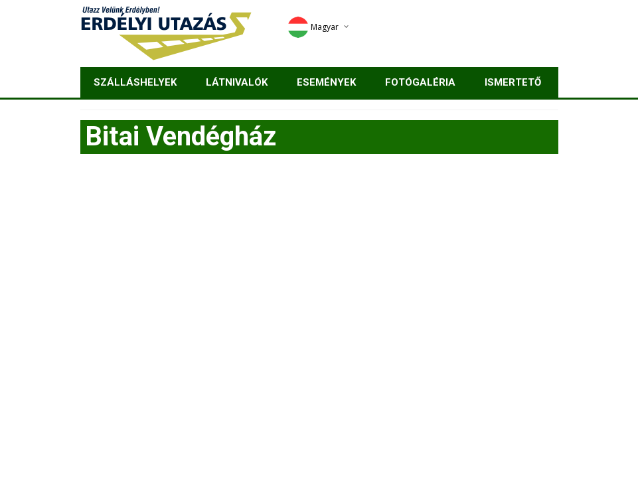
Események (326, 82)
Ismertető (513, 82)
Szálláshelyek (135, 82)
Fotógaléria (420, 82)
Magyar (313, 27)
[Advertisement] (319, 267)
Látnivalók (237, 82)
